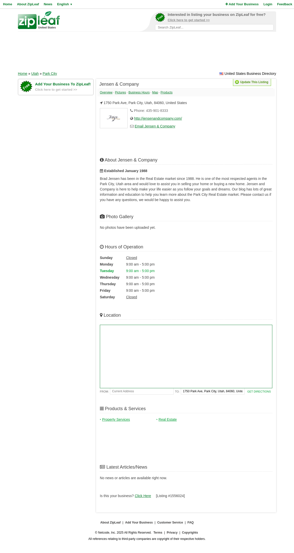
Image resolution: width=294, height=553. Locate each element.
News (48, 4)
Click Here (143, 496)
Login (267, 4)
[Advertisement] (147, 53)
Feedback (284, 4)
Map (155, 92)
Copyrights (190, 532)
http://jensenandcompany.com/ (158, 118)
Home (7, 4)
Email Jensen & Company (155, 126)
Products (166, 92)
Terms (157, 532)
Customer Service (170, 522)
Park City (50, 74)
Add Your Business (242, 4)
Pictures (120, 92)
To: (177, 391)
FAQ (191, 522)
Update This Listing (251, 82)
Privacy (172, 532)
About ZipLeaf (28, 4)
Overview (106, 92)
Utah (35, 74)
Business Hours (139, 92)
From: (104, 391)
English (64, 4)
